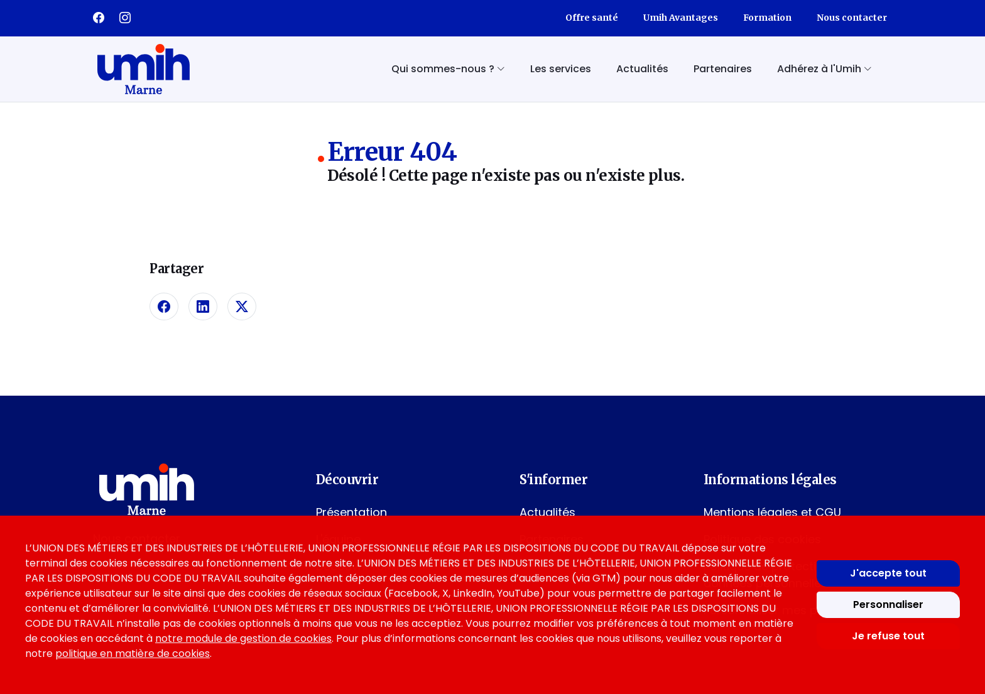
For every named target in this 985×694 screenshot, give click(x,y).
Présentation (351, 512)
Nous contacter (852, 17)
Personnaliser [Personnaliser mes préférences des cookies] (888, 604)
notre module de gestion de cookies (243, 638)
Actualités (642, 69)
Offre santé (591, 17)
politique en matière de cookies (132, 653)
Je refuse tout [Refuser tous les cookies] (888, 636)
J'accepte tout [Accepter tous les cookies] (888, 573)
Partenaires (723, 69)
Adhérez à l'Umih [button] (824, 69)
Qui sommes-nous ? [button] (448, 69)
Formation (767, 17)
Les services (560, 69)
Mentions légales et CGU (772, 512)
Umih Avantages (680, 17)
